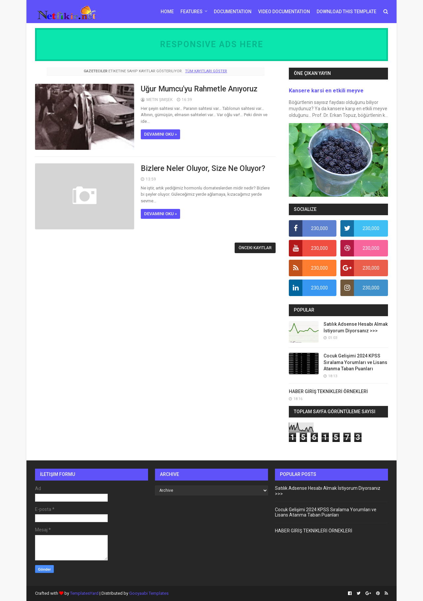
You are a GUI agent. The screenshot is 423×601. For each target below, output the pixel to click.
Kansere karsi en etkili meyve (326, 90)
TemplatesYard (84, 593)
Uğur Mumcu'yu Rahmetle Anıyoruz (199, 88)
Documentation (232, 11)
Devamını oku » (160, 134)
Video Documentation (284, 11)
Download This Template (346, 11)
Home (167, 11)
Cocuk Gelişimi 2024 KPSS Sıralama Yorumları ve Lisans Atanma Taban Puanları (355, 362)
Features (191, 11)
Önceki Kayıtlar (255, 248)
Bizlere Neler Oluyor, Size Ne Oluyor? (203, 168)
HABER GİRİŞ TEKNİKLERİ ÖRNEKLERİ (328, 391)
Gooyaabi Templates (149, 593)
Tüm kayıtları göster (206, 71)
